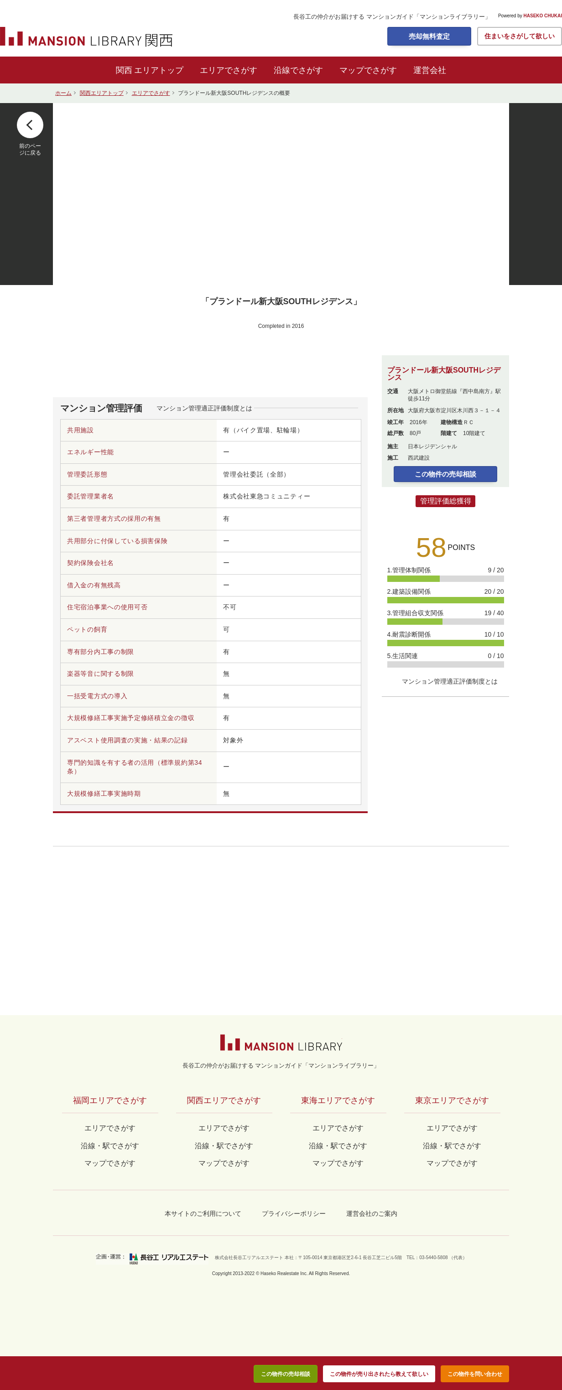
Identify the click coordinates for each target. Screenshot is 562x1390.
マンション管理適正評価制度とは (204, 408)
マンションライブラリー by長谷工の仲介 (281, 1042)
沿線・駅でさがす (452, 1146)
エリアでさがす (228, 70)
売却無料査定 (429, 36)
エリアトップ (158, 70)
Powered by (530, 16)
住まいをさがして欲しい (519, 36)
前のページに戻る (30, 149)
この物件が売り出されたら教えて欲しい (379, 1374)
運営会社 (429, 70)
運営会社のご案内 (371, 1213)
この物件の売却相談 (445, 474)
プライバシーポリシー (294, 1213)
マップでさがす (368, 70)
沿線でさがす (298, 70)
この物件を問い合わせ (475, 1374)
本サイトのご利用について (203, 1213)
